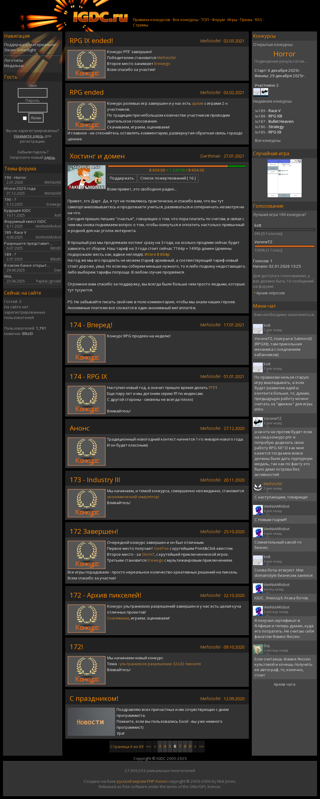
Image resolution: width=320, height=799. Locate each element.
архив (197, 103)
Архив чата (284, 684)
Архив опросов (270, 293)
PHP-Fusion (157, 781)
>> (201, 746)
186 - (269, 126)
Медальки (13, 65)
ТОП (205, 19)
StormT (148, 554)
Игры (232, 19)
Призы (246, 19)
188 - (268, 116)
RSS (258, 19)
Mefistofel (210, 41)
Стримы (140, 25)
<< (148, 746)
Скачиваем (118, 618)
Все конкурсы (185, 19)
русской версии (131, 781)
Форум (218, 19)
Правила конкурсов (151, 19)
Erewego (162, 63)
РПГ (212, 387)
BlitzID (27, 333)
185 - (268, 132)
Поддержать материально (29, 44)
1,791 (41, 328)
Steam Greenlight (20, 50)
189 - (268, 110)
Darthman (210, 156)
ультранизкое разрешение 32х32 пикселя (160, 663)
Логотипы (13, 60)
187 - (274, 121)
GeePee (161, 548)
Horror (284, 53)
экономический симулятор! (133, 496)
